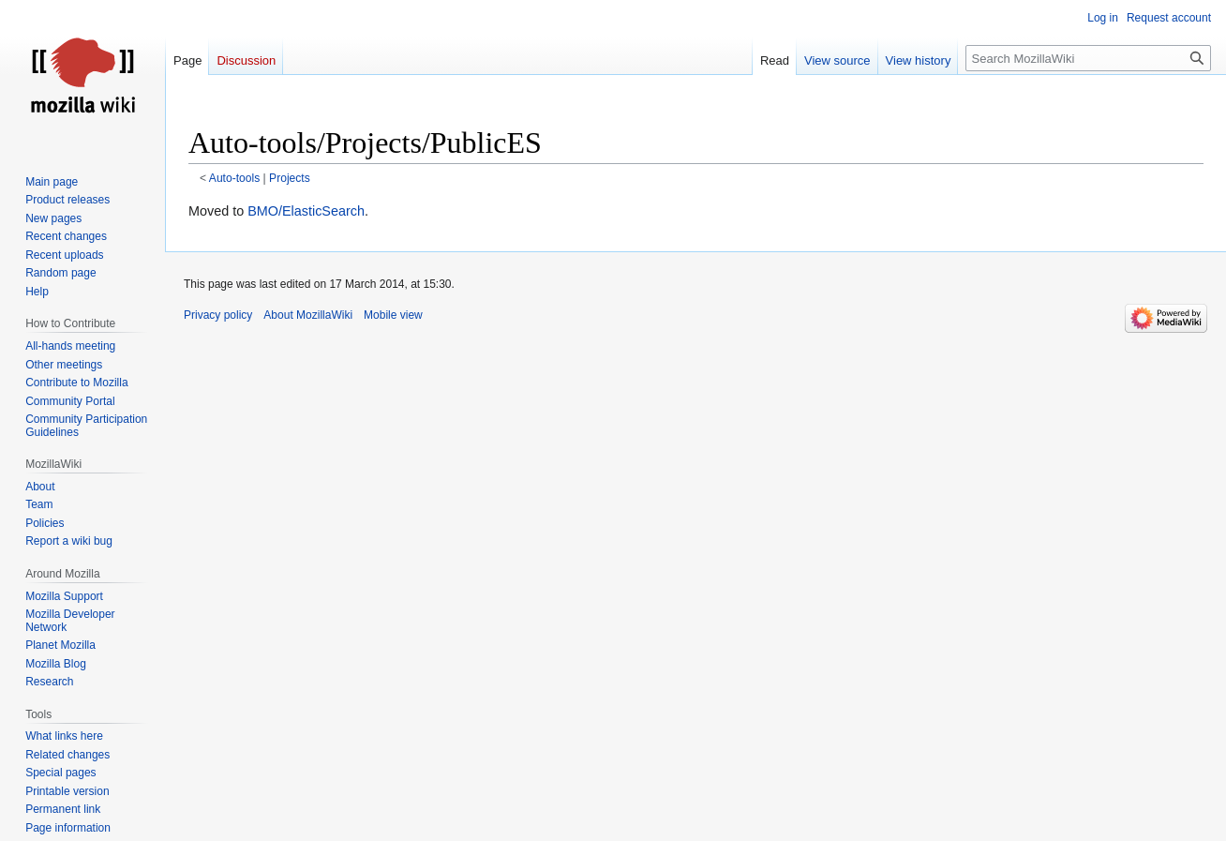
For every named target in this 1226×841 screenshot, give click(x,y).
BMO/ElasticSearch (306, 210)
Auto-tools (234, 178)
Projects (289, 178)
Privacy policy (218, 315)
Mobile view (393, 315)
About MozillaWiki (307, 315)
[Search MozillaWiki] (1088, 58)
